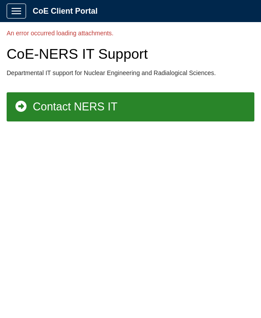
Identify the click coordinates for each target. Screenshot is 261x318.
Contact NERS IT (65, 106)
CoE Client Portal (65, 11)
